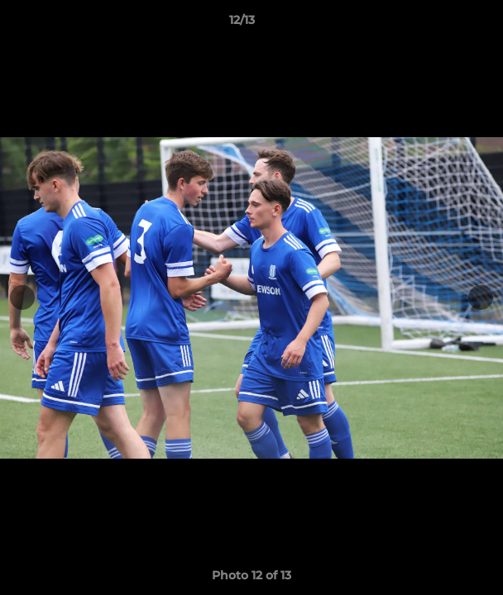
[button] (443, 24)
